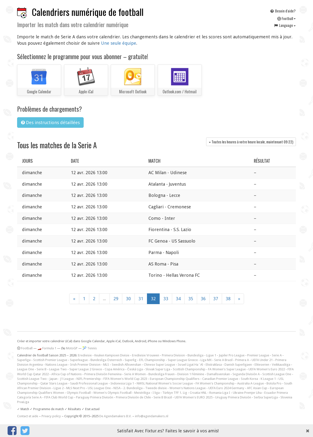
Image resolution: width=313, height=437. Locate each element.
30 (128, 298)
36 (203, 298)
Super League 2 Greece (85, 369)
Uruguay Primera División (233, 397)
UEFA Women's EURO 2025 (193, 397)
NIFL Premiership (89, 379)
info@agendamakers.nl (151, 416)
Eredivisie (85, 355)
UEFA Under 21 (262, 360)
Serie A (277, 355)
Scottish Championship (189, 369)
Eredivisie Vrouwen (145, 355)
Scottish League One (276, 374)
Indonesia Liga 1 (122, 383)
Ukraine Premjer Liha (247, 392)
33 (165, 298)
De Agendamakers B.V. (115, 416)
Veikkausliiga (281, 364)
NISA (117, 388)
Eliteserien (262, 364)
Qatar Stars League (53, 383)
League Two (58, 369)
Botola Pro (274, 383)
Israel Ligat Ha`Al (190, 364)
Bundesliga (195, 355)
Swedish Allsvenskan (126, 364)
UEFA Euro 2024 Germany (226, 388)
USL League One (99, 388)
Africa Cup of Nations (66, 374)
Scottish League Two (32, 379)
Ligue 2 (59, 388)
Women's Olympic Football (112, 392)
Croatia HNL (198, 392)
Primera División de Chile (133, 397)
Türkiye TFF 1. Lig (174, 392)
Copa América (114, 369)
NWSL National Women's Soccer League (165, 383)
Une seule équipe (118, 43)
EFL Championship (152, 360)
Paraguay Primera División (94, 397)
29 (115, 298)
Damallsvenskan (218, 374)
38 (228, 298)
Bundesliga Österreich (106, 360)
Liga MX (206, 360)
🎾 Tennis (89, 348)
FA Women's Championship (215, 383)
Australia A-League (250, 383)
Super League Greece (183, 360)
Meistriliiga (142, 392)
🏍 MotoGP (69, 348)
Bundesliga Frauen (161, 374)
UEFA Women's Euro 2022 (266, 369)
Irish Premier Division (85, 364)
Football (286, 18)
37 (215, 298)
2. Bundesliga (133, 388)
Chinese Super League (159, 364)
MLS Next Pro (75, 388)
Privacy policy (51, 416)
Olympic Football (79, 392)
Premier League (258, 355)
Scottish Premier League (50, 360)
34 (178, 298)
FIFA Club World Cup (58, 397)
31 (140, 298)
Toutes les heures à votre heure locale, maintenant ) (251, 141)
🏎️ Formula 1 (46, 348)
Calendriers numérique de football (88, 12)
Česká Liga (135, 369)
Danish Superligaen (238, 364)
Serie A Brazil (223, 360)
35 (190, 298)
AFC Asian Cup (257, 388)
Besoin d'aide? (283, 10)
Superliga (24, 360)
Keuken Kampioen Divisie (111, 355)
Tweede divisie (156, 388)
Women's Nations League (187, 388)
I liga (156, 392)
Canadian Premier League (220, 379)
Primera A (242, 360)
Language (285, 25)
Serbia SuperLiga (266, 397)
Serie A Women (135, 374)
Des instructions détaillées (50, 122)
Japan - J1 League (61, 379)
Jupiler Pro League (232, 355)
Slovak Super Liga (157, 369)
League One (25, 369)
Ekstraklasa (214, 364)
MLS (106, 364)
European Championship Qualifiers (175, 379)
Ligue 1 (211, 355)
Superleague (79, 360)
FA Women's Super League (227, 369)
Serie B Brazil (163, 397)
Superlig (130, 360)
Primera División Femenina (103, 374)
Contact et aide (27, 416)
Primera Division (173, 355)
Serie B (41, 369)
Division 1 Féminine (190, 374)
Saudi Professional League (89, 383)
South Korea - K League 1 (258, 379)
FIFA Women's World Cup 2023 (125, 379)
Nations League (56, 364)
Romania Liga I (219, 392)
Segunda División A (246, 374)
